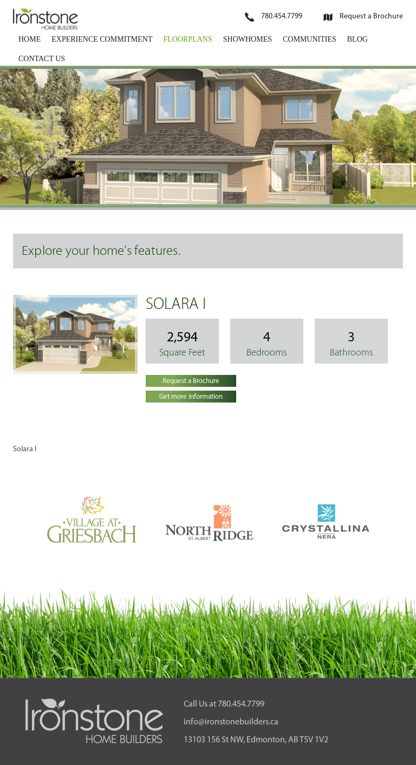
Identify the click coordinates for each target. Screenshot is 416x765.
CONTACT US (41, 59)
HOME (29, 39)
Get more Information (191, 396)
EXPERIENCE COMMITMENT (101, 39)
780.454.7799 (281, 16)
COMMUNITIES (309, 39)
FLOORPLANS (188, 39)
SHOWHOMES (247, 39)
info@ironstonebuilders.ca (231, 722)
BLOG (357, 39)
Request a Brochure (371, 16)
